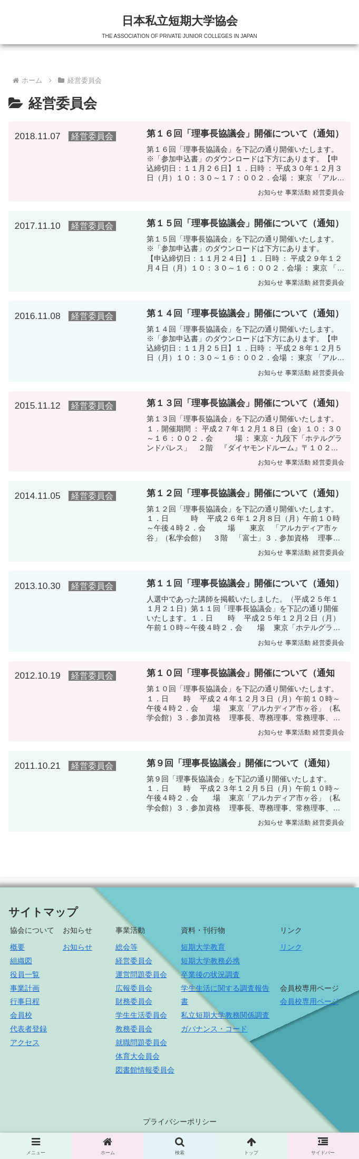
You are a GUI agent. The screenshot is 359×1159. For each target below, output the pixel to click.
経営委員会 (133, 964)
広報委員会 (133, 991)
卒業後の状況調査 (210, 977)
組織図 (21, 964)
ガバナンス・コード (214, 1032)
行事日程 (25, 1004)
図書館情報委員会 (144, 1073)
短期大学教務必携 (210, 964)
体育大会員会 (137, 1059)
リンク (291, 950)
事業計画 (25, 991)
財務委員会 (133, 1004)
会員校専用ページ (309, 1004)
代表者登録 (28, 1032)
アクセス (25, 1045)
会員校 (21, 1018)
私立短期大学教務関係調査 (225, 1018)
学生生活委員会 (141, 1018)
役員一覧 (25, 977)
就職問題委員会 (141, 1045)
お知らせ (77, 950)
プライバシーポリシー (180, 1125)
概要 (17, 950)
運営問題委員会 (141, 977)
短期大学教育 (203, 950)
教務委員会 (133, 1032)
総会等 (126, 950)
